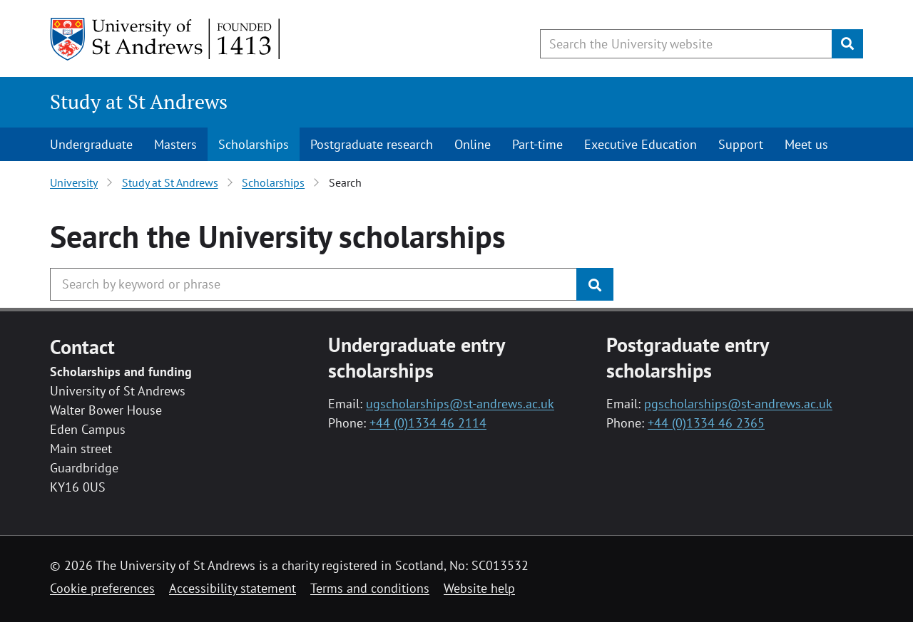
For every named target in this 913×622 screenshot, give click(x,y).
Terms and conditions (369, 588)
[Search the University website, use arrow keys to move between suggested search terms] (686, 43)
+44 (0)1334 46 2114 (427, 423)
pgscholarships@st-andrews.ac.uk (738, 403)
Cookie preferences (102, 588)
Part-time (537, 144)
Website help (479, 588)
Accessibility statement (232, 588)
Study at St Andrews (139, 101)
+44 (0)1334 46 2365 (706, 423)
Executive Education (640, 144)
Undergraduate (91, 144)
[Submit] (847, 43)
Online (472, 144)
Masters (175, 144)
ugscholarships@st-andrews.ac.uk (460, 403)
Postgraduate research (371, 144)
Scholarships (253, 144)
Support (740, 144)
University (74, 182)
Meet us (806, 144)
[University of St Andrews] (166, 39)
